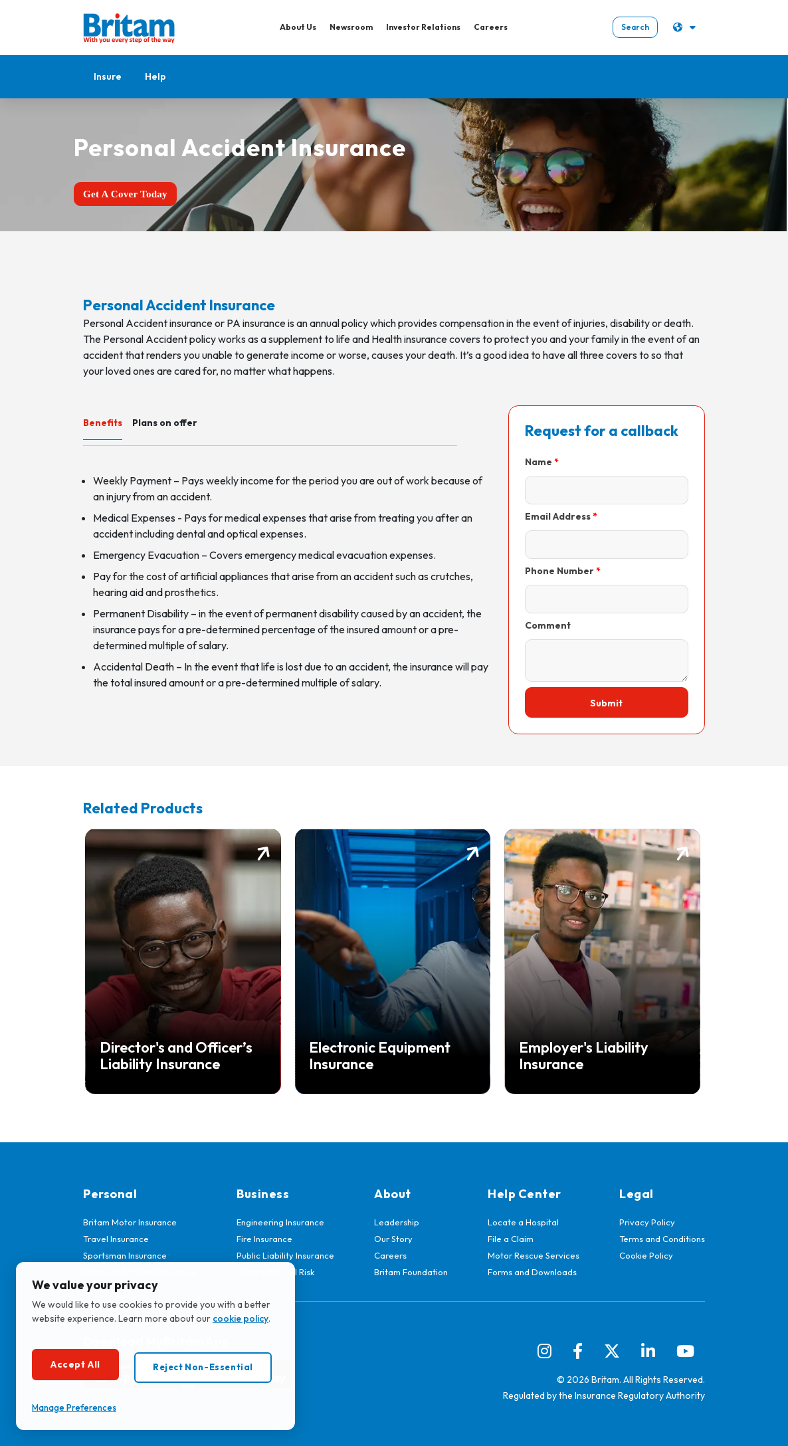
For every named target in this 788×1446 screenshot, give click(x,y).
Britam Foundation (411, 1272)
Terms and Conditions (662, 1238)
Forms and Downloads (532, 1272)
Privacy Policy (647, 1222)
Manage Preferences (74, 1407)
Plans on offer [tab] (164, 423)
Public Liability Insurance (285, 1255)
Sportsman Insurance (125, 1255)
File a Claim (511, 1238)
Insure (108, 76)
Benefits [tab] (102, 423)
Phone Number (559, 571)
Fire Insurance (264, 1238)
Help (155, 76)
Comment (548, 625)
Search (634, 27)
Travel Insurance (116, 1238)
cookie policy (240, 1318)
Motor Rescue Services (533, 1255)
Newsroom (350, 27)
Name (538, 462)
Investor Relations (422, 27)
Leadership (396, 1222)
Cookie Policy (646, 1255)
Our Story (393, 1238)
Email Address (558, 516)
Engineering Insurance (280, 1222)
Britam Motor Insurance (130, 1222)
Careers (490, 27)
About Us (297, 27)
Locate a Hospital (523, 1222)
